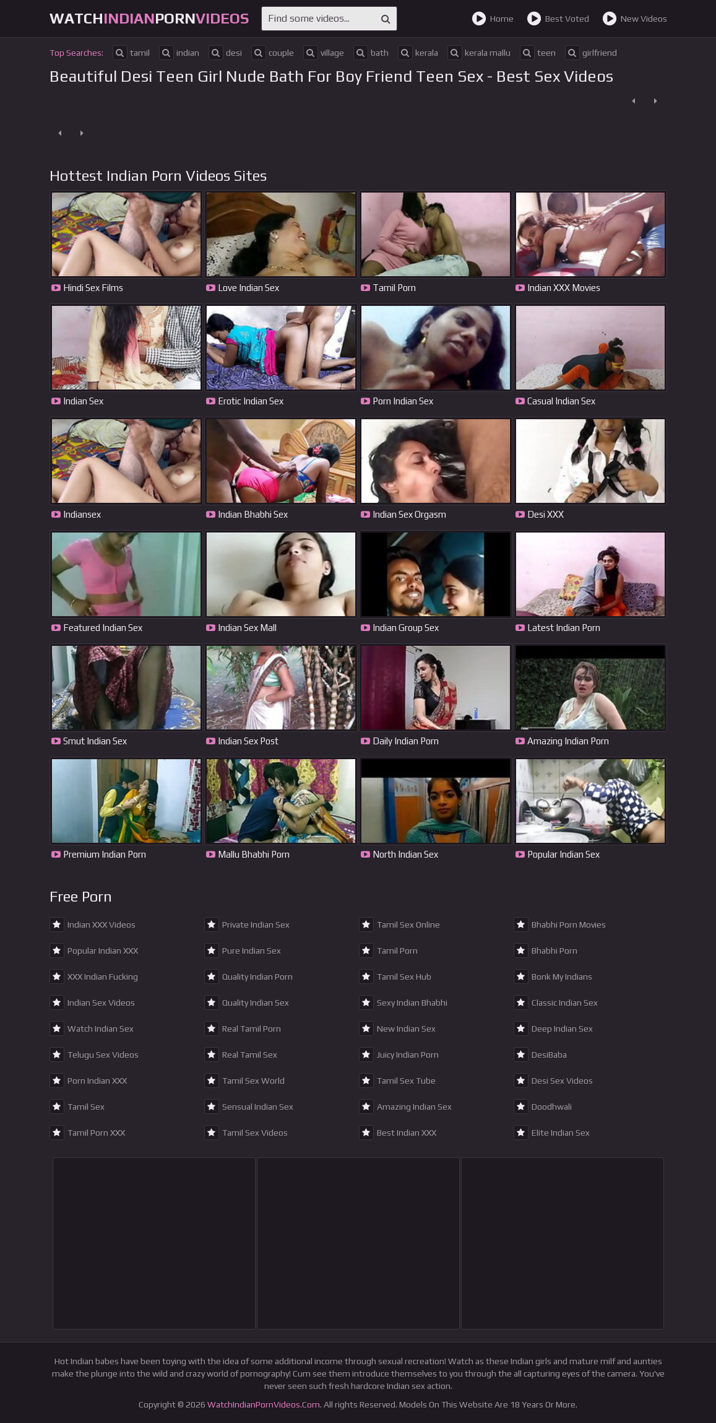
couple (272, 52)
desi (225, 52)
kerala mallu (479, 52)
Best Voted (558, 18)
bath (371, 52)
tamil (131, 52)
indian (179, 52)
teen (538, 52)
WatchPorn (149, 18)
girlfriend (591, 52)
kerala (418, 52)
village (323, 52)
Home (493, 18)
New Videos (634, 18)
